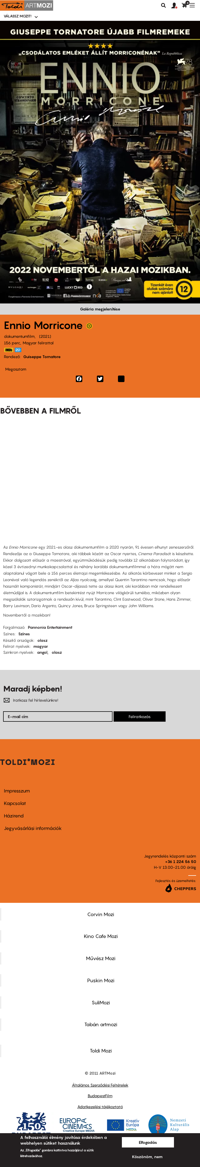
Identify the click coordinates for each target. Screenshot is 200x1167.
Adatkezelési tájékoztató (100, 1106)
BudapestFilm (100, 1095)
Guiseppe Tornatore (42, 356)
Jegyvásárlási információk (33, 828)
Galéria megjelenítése (100, 309)
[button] (176, 5)
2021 (45, 336)
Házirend (14, 816)
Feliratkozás (140, 716)
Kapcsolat (15, 803)
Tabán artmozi (100, 1024)
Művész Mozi (100, 958)
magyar (40, 646)
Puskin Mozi (100, 980)
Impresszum (17, 791)
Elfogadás (148, 1142)
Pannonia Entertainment (50, 627)
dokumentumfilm (19, 336)
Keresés (163, 5)
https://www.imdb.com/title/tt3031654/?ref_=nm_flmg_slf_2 (8, 350)
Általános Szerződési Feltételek (100, 1085)
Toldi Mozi (101, 1051)
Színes (24, 633)
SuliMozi (101, 1002)
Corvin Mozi (100, 914)
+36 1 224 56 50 (180, 861)
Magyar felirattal (38, 342)
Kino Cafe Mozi (101, 936)
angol (42, 652)
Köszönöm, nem (147, 1156)
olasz (42, 640)
